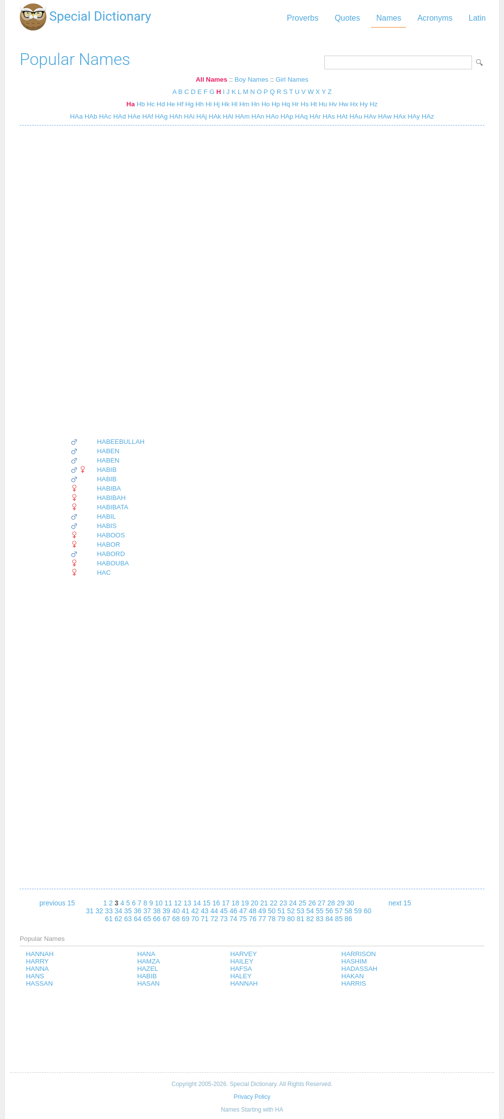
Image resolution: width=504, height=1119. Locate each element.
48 (252, 911)
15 (207, 903)
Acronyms (434, 18)
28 (331, 903)
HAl (227, 116)
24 (293, 903)
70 (195, 919)
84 (329, 919)
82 (310, 919)
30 (350, 903)
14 (197, 903)
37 (147, 911)
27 (322, 903)
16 (216, 903)
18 (235, 903)
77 (262, 919)
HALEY (241, 976)
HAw (383, 116)
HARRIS (354, 983)
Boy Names (252, 79)
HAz (427, 116)
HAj (200, 116)
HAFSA (241, 968)
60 (368, 911)
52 (291, 911)
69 (185, 919)
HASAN (148, 983)
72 (215, 919)
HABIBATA (112, 507)
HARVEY (243, 954)
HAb (90, 116)
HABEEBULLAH (121, 441)
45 (224, 911)
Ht (314, 104)
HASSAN (39, 983)
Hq (286, 104)
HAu (354, 116)
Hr (295, 104)
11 (168, 903)
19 (245, 903)
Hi (209, 104)
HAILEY (241, 961)
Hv (333, 104)
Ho (265, 104)
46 (233, 911)
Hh (199, 104)
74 (233, 919)
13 (187, 903)
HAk (214, 116)
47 (243, 911)
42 (195, 911)
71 (205, 919)
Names (388, 18)
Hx (354, 104)
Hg (189, 104)
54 (310, 911)
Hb (140, 104)
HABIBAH (111, 497)
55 (320, 911)
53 (301, 911)
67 (166, 919)
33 (109, 911)
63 (128, 919)
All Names (211, 79)
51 (281, 911)
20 (254, 903)
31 (90, 911)
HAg (160, 116)
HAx (399, 116)
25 (303, 903)
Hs (305, 104)
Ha (130, 104)
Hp (276, 104)
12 (178, 903)
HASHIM (354, 961)
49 (262, 911)
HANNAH (40, 954)
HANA (146, 954)
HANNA (37, 968)
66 (157, 919)
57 (339, 911)
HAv (369, 116)
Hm (244, 104)
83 (320, 919)
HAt (341, 116)
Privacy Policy (252, 1096)
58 (348, 911)
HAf (146, 116)
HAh (175, 116)
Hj (217, 104)
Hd (161, 104)
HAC (104, 572)
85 (339, 919)
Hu (323, 104)
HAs (328, 116)
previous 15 (57, 903)
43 (205, 911)
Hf (180, 104)
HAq (300, 116)
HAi (188, 116)
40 (176, 911)
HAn (257, 116)
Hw (343, 104)
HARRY (37, 961)
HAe (133, 116)
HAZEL (147, 968)
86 (348, 919)
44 (215, 911)
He (171, 104)
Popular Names (75, 59)
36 (138, 911)
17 (226, 903)
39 (166, 911)
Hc (151, 104)
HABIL (106, 516)
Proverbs (302, 18)
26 (312, 903)
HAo (271, 116)
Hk (225, 104)
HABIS (107, 525)
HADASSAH (360, 968)
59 (358, 911)
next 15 (399, 903)
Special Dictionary (100, 16)
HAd (118, 116)
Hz (374, 104)
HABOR (108, 544)
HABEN (108, 451)
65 (147, 919)
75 (243, 919)
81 (301, 919)
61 (109, 919)
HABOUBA (113, 563)
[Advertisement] (107, 281)
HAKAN (353, 976)
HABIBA (109, 488)
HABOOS (111, 535)
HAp (286, 116)
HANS (35, 976)
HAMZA (148, 961)
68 (176, 919)
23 (283, 903)
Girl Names (292, 79)
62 (119, 919)
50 (272, 911)
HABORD (111, 554)
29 (341, 903)
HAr (314, 116)
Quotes (347, 18)
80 (291, 919)
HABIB (107, 469)
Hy (364, 104)
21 (264, 903)
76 (252, 919)
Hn (256, 104)
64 (138, 919)
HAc (104, 116)
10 (159, 903)
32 (99, 911)
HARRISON (359, 954)
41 (185, 911)
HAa (76, 116)
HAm (241, 116)
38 (157, 911)
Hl (234, 104)
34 (119, 911)
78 (272, 919)
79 (281, 919)
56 (329, 911)
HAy (413, 116)
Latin (477, 18)
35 (128, 911)
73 (224, 919)
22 (274, 903)
